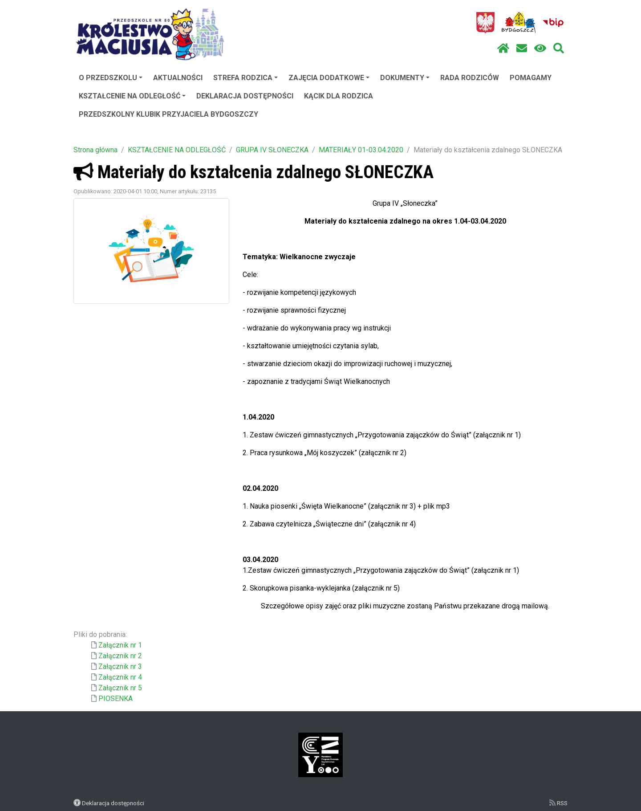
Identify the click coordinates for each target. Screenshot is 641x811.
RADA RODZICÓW (469, 77)
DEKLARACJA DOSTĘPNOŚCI (244, 96)
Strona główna (95, 150)
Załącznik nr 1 (120, 645)
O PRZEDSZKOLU (110, 77)
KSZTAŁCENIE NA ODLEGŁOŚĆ (132, 96)
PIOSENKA (115, 698)
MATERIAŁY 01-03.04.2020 (361, 150)
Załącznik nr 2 (120, 656)
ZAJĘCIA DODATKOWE (328, 77)
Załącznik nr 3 (120, 666)
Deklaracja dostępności (113, 803)
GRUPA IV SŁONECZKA (272, 150)
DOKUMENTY (405, 77)
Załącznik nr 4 (120, 677)
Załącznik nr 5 (120, 688)
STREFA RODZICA (245, 77)
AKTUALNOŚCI (178, 77)
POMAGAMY (531, 77)
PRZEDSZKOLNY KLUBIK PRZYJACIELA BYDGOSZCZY (168, 114)
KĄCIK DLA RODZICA (338, 96)
